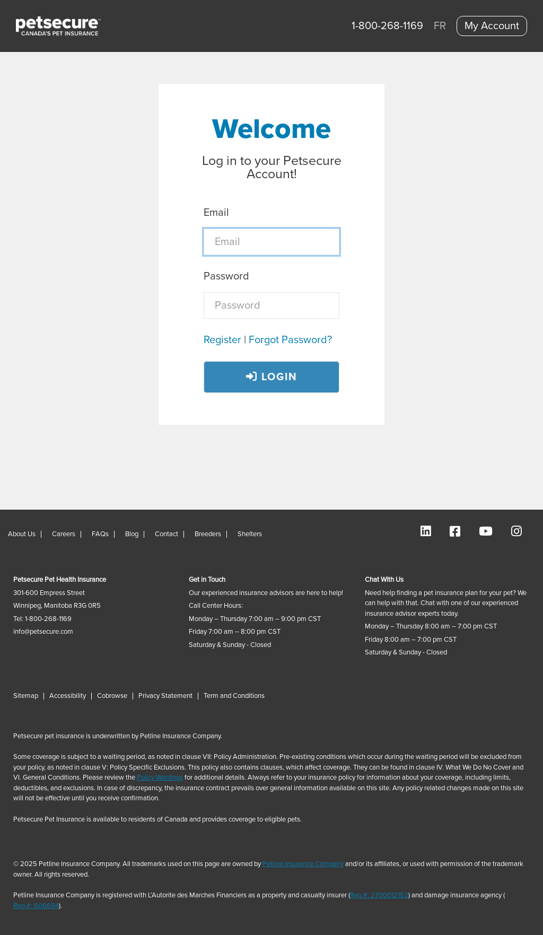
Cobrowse (112, 696)
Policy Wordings (160, 777)
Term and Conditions (234, 696)
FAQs (100, 534)
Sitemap (25, 696)
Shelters (250, 534)
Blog (131, 534)
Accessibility (67, 696)
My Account (492, 26)
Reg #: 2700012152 (379, 895)
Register (222, 340)
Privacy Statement (165, 696)
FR (440, 26)
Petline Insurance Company (303, 864)
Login (271, 376)
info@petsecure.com (43, 631)
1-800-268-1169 (387, 26)
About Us (22, 534)
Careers (63, 534)
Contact (166, 534)
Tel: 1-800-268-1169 (42, 619)
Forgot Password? (290, 340)
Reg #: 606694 (36, 906)
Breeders (208, 534)
